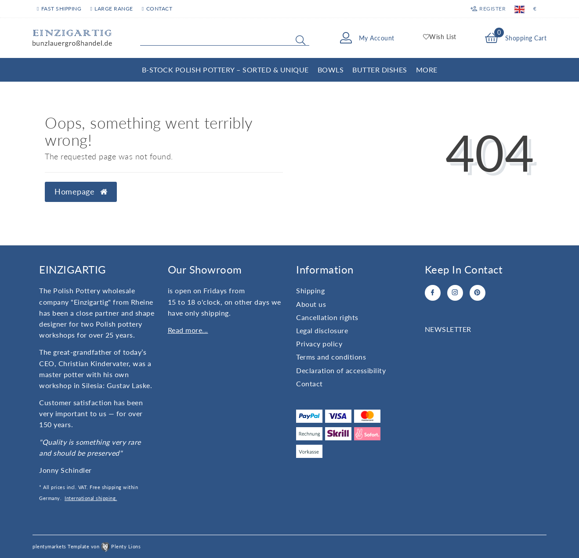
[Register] (488, 9)
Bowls (331, 69)
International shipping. (91, 498)
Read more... (188, 330)
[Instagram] (455, 293)
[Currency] (535, 9)
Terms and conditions (331, 357)
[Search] (300, 40)
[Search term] (224, 38)
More (427, 69)
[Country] (519, 9)
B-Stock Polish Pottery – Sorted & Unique (225, 69)
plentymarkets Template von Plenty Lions (87, 546)
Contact (157, 8)
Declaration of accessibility (341, 370)
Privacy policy (319, 343)
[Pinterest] (477, 293)
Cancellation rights (327, 317)
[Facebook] (433, 293)
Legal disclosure (322, 330)
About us (311, 304)
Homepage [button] (80, 191)
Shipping (310, 290)
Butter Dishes (379, 69)
